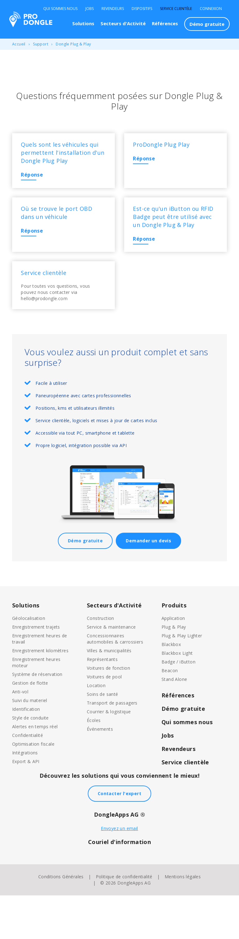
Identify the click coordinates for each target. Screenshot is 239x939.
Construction (100, 662)
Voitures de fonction (108, 712)
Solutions (83, 23)
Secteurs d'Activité (123, 23)
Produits (174, 649)
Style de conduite (30, 761)
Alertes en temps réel (35, 770)
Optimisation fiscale (33, 787)
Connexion (211, 8)
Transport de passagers (112, 746)
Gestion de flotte (30, 726)
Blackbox (171, 688)
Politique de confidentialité (124, 920)
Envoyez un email (119, 872)
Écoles (94, 764)
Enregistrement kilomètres (40, 694)
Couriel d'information (119, 885)
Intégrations (25, 796)
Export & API (26, 805)
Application (173, 662)
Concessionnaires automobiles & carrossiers (115, 682)
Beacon (170, 714)
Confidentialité (27, 779)
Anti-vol (20, 735)
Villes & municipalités (109, 694)
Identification (26, 753)
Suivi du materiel (29, 744)
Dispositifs (142, 8)
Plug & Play (174, 670)
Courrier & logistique (109, 755)
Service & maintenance (111, 670)
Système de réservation (37, 718)
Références (165, 23)
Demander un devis (148, 584)
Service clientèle (176, 8)
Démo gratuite (207, 24)
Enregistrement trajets (36, 670)
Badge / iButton (178, 705)
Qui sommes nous (60, 8)
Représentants (102, 703)
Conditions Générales (61, 920)
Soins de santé (102, 738)
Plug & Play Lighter (182, 679)
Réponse (36, 186)
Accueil (19, 44)
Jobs (89, 8)
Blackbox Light (177, 697)
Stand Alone (174, 723)
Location (96, 729)
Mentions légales (183, 920)
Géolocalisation (28, 662)
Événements (100, 773)
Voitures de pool (104, 720)
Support (40, 44)
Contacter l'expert (119, 837)
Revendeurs (112, 8)
